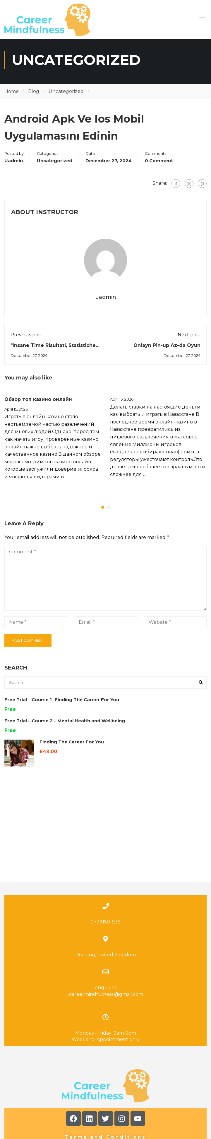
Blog (33, 95)
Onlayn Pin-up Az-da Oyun (166, 349)
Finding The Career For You (72, 745)
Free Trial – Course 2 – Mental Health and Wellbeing (64, 724)
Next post (189, 338)
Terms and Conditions (105, 1086)
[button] (102, 511)
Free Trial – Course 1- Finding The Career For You (61, 703)
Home (11, 95)
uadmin (13, 164)
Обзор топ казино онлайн (38, 403)
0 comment (159, 164)
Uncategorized (66, 95)
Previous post (26, 338)
